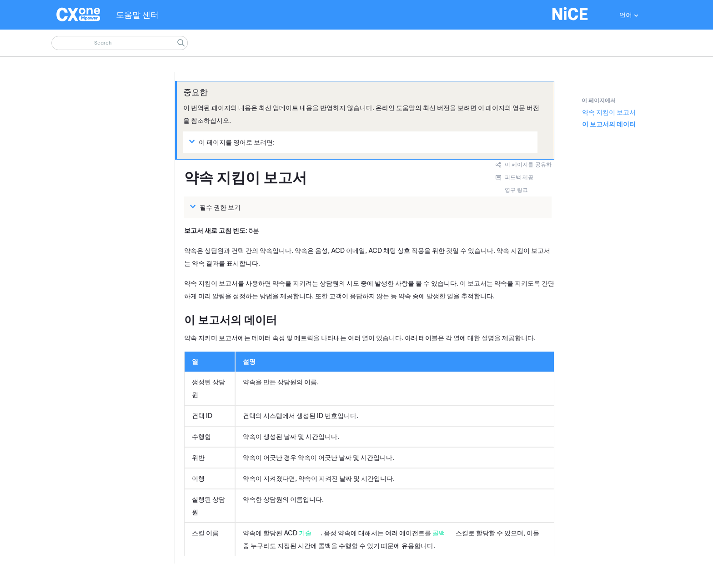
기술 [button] (305, 533)
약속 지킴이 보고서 (609, 112)
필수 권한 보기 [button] (216, 207)
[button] (181, 43)
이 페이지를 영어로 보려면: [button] (233, 141)
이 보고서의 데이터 (609, 124)
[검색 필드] (119, 43)
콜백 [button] (438, 533)
